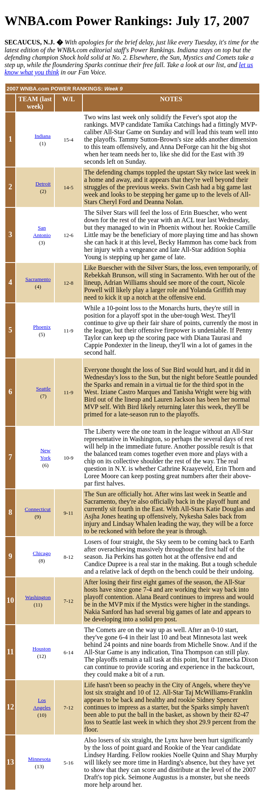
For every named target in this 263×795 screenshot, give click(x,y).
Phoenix (42, 327)
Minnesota (39, 759)
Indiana (43, 136)
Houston (42, 649)
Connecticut (38, 509)
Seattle (43, 389)
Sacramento (38, 279)
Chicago (42, 553)
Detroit (43, 184)
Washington (38, 597)
